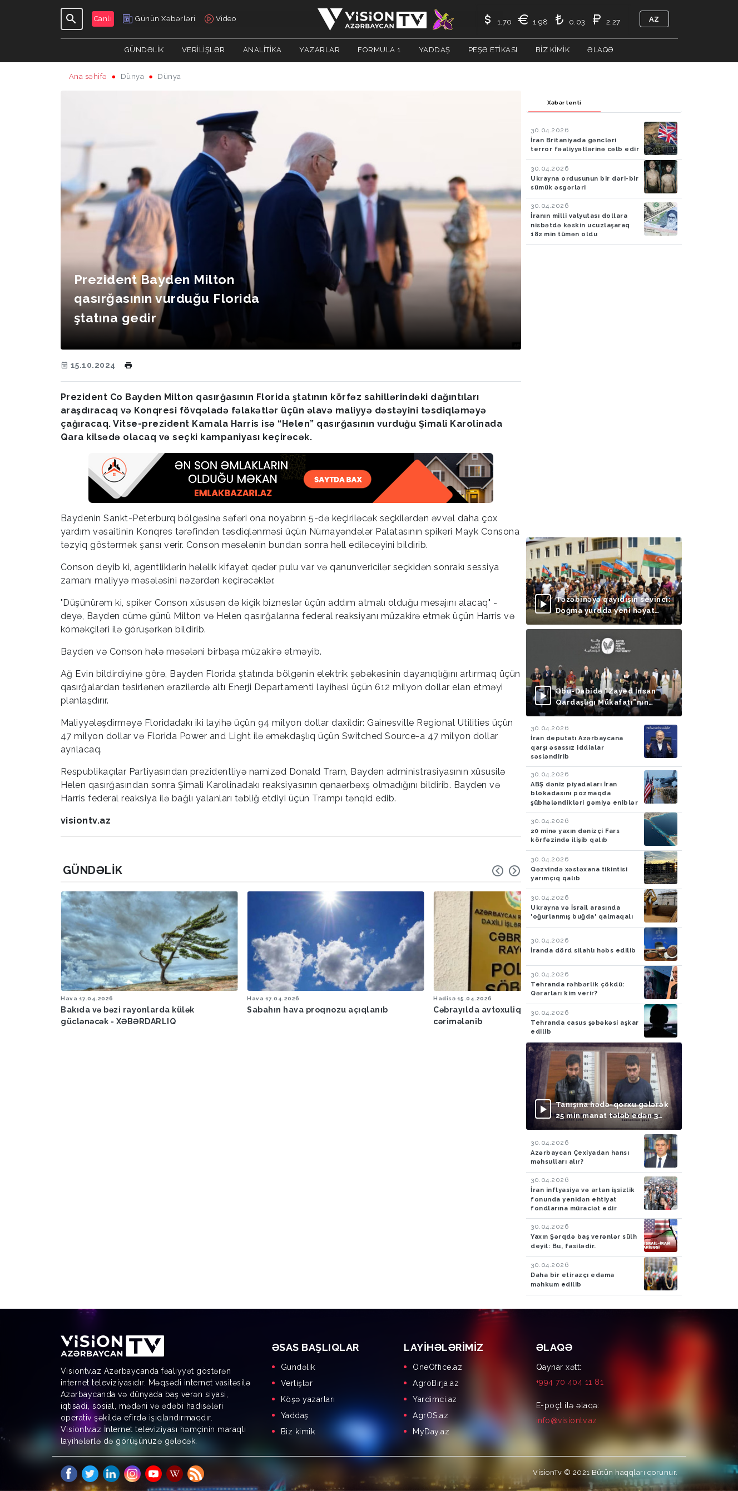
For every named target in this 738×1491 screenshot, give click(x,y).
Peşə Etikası (493, 50)
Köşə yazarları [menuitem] (308, 1399)
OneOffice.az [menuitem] (437, 1367)
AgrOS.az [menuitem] (430, 1415)
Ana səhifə (88, 76)
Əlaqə (600, 50)
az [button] (654, 19)
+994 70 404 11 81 (570, 1382)
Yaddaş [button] (434, 50)
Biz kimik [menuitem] (298, 1431)
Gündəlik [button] (144, 50)
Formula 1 (379, 50)
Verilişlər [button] (203, 50)
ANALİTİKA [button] (262, 50)
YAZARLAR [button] (319, 50)
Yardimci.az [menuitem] (435, 1399)
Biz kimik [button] (553, 50)
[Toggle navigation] (72, 19)
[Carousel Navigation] (506, 871)
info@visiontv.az (566, 1420)
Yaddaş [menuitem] (295, 1415)
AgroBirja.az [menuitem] (436, 1383)
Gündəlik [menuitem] (298, 1367)
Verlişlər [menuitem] (297, 1383)
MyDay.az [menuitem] (431, 1431)
